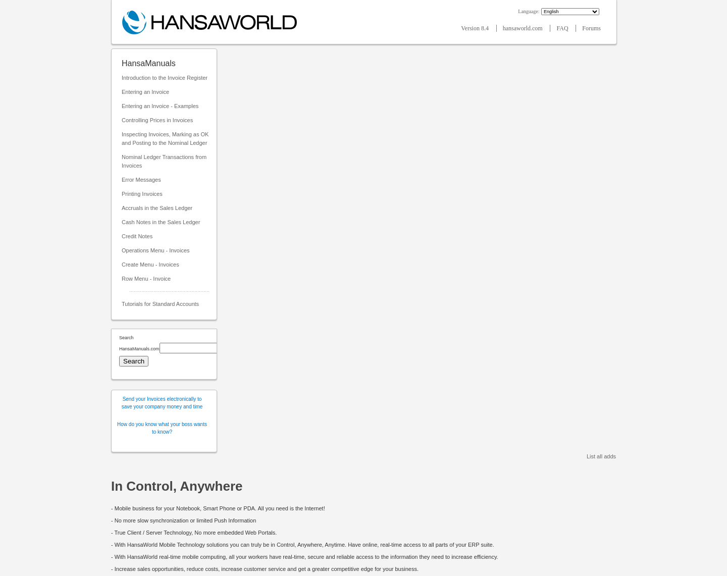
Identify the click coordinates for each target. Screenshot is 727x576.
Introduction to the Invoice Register (164, 78)
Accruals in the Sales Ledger (157, 208)
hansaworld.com (523, 28)
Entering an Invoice (145, 92)
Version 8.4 (475, 28)
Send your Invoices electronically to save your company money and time (162, 402)
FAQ (562, 28)
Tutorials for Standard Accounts (160, 304)
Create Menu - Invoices (150, 264)
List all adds (601, 456)
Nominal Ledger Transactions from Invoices (164, 161)
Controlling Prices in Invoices (157, 120)
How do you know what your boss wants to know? (162, 428)
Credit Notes (137, 236)
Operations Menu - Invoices (156, 250)
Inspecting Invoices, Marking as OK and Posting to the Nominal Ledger (165, 138)
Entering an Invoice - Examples (160, 106)
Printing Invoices (142, 194)
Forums (591, 28)
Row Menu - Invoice (146, 279)
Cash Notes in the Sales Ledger (161, 222)
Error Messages (141, 180)
